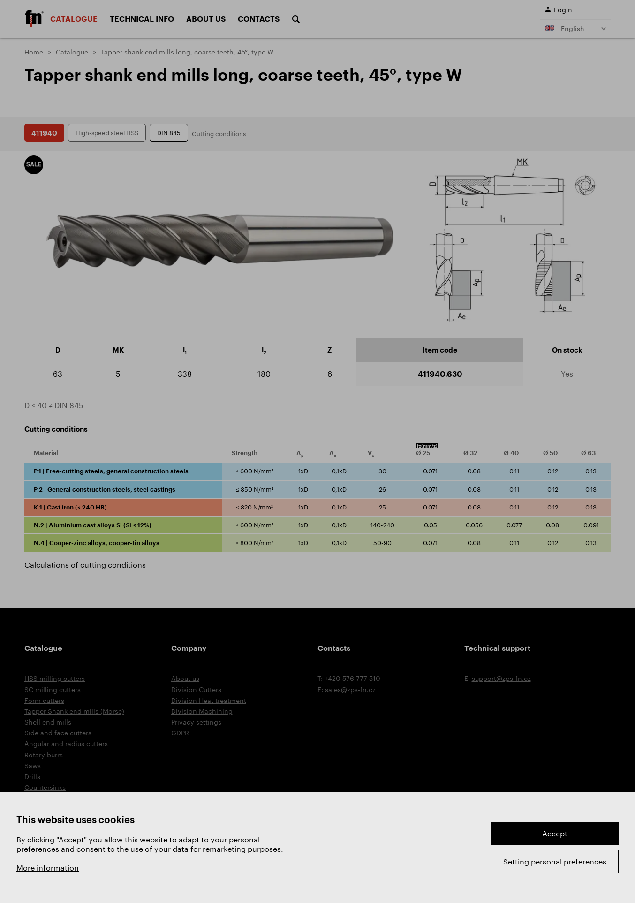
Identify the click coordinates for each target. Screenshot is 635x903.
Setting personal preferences (554, 861)
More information (47, 867)
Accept (554, 833)
